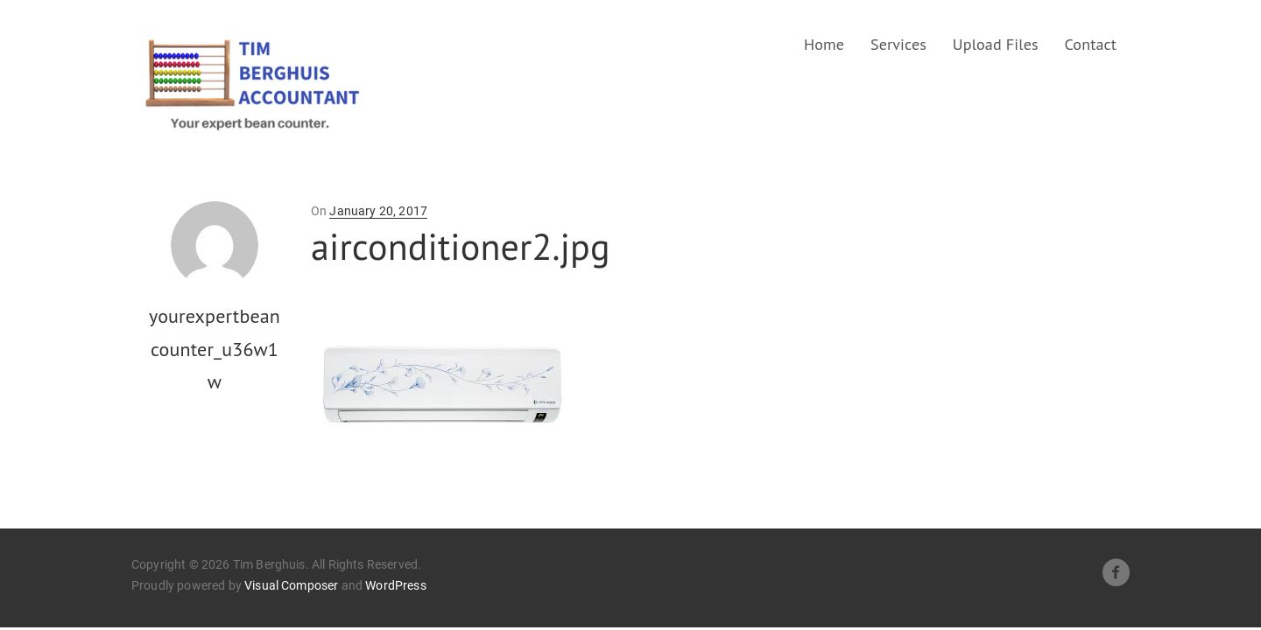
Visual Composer (291, 585)
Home (824, 44)
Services (898, 44)
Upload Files (996, 44)
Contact (1091, 44)
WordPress (395, 585)
